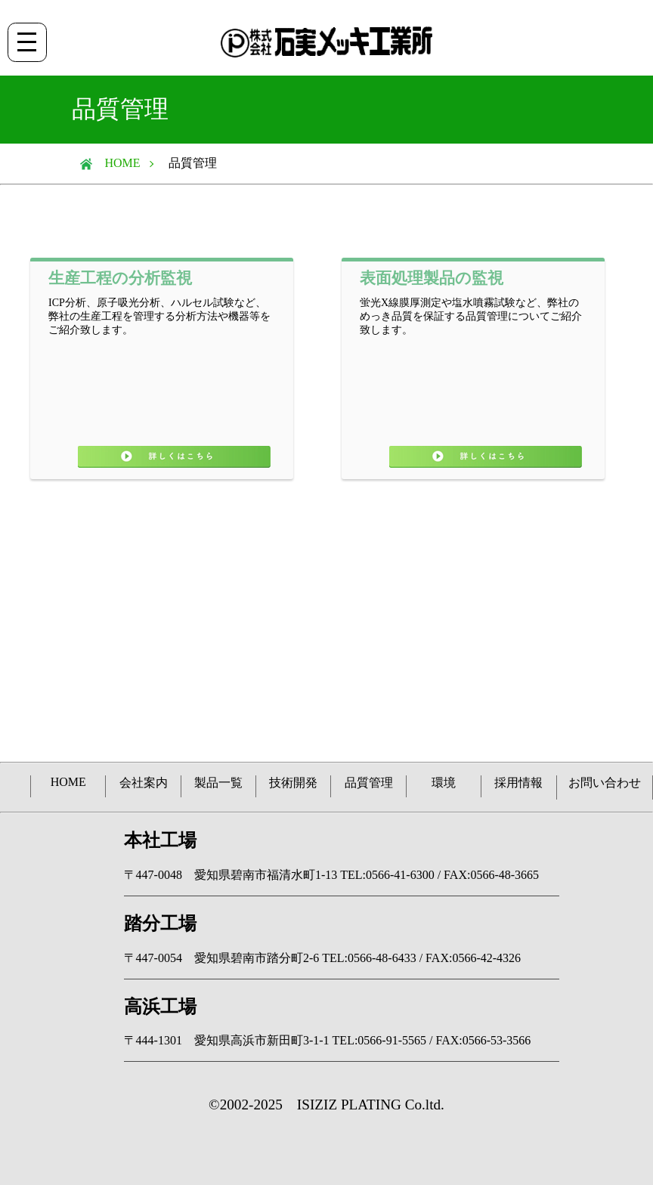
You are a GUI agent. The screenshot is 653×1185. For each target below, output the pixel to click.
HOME (116, 162)
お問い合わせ (604, 782)
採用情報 (518, 782)
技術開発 (293, 782)
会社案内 (143, 782)
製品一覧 (218, 782)
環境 (444, 782)
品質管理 (369, 782)
